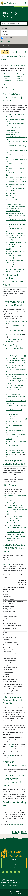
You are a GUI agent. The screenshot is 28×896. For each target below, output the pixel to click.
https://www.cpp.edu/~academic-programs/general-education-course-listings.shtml (15, 562)
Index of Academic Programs (17, 65)
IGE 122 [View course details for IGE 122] (12, 746)
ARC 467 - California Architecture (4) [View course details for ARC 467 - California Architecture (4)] (16, 419)
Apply (14, 859)
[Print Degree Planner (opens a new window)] (13, 52)
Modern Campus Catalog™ (16, 893)
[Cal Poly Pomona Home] (8, 3)
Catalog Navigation (8, 46)
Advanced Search (6, 41)
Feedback (3, 885)
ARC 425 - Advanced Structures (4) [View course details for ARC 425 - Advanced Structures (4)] (16, 360)
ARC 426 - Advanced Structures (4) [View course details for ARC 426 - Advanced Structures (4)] (16, 363)
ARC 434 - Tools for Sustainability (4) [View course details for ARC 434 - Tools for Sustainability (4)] (16, 378)
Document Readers (22, 885)
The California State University (13, 882)
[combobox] (14, 23)
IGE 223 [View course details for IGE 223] (9, 755)
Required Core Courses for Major (8, 76)
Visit (14, 864)
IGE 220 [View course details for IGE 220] (9, 751)
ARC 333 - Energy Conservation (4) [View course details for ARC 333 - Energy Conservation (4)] (16, 356)
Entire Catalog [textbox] (5, 31)
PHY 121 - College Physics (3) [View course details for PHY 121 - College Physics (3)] (14, 334)
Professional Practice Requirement (8, 83)
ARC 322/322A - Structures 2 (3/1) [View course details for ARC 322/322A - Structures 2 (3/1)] (16, 179)
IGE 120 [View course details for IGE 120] (9, 744)
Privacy (9, 885)
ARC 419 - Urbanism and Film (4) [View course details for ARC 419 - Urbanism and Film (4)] (15, 358)
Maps (14, 862)
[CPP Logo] (11, 853)
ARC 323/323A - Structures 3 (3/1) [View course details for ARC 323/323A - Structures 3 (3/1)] (16, 181)
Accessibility (15, 885)
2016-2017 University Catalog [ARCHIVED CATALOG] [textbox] (13, 23)
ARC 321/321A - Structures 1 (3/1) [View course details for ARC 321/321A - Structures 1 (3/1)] (16, 177)
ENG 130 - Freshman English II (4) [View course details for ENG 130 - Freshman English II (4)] (15, 325)
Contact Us (14, 867)
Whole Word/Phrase (9, 37)
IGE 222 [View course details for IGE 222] (12, 753)
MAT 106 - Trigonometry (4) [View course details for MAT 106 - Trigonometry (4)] (14, 330)
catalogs (9, 891)
